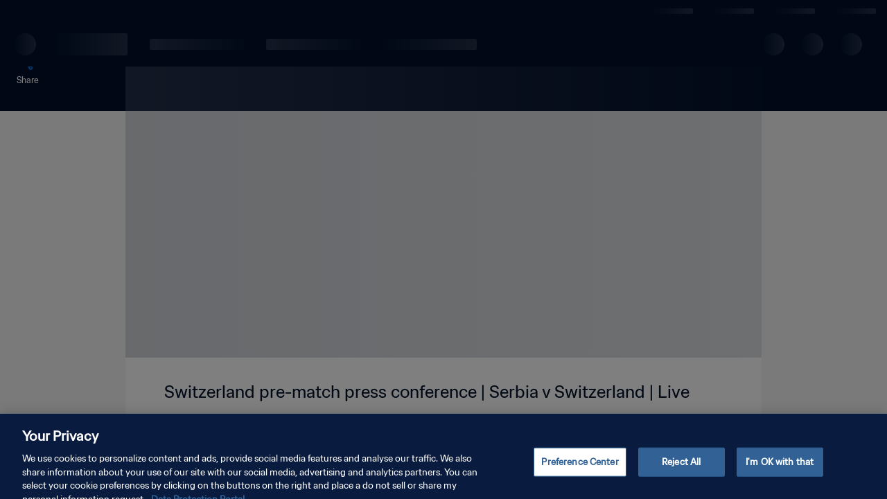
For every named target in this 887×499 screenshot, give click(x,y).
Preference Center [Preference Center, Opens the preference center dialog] (579, 469)
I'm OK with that (780, 469)
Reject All (681, 469)
